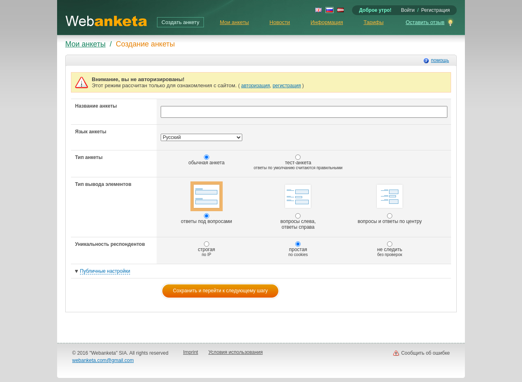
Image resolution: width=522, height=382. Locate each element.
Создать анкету (180, 22)
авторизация (255, 85)
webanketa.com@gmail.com (103, 360)
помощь (440, 60)
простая (298, 249)
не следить (390, 249)
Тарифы (373, 22)
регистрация (286, 85)
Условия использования (235, 352)
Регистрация (435, 10)
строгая (206, 249)
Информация (326, 22)
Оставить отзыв (425, 22)
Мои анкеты (234, 22)
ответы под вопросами (206, 202)
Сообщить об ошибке (425, 353)
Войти (408, 10)
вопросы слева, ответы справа (298, 205)
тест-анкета (298, 162)
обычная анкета (206, 160)
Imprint (190, 352)
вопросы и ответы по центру (390, 202)
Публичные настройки (105, 271)
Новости (280, 22)
